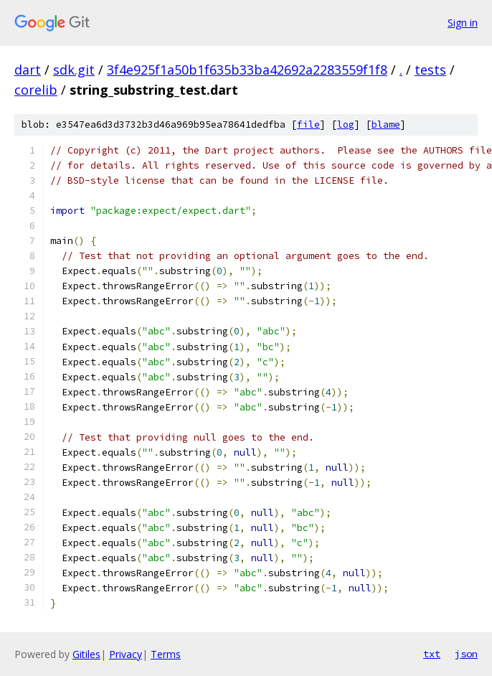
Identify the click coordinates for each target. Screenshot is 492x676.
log (345, 124)
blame (386, 124)
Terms (166, 654)
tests (430, 69)
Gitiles (86, 654)
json (466, 653)
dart (27, 69)
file (308, 124)
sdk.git (74, 69)
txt (431, 653)
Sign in (463, 22)
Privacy (125, 654)
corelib (35, 89)
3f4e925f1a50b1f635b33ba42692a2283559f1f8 (247, 69)
